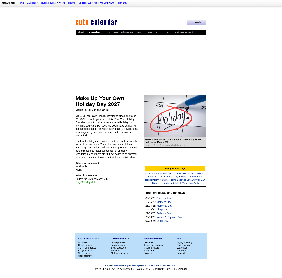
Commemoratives (87, 247)
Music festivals (151, 247)
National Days (85, 255)
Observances (131, 32)
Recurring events (47, 2)
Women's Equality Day (169, 217)
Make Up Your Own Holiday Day (110, 2)
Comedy (148, 253)
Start (80, 32)
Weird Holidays (67, 2)
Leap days (182, 247)
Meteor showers (119, 253)
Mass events (150, 250)
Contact (173, 265)
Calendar (31, 2)
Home (21, 2)
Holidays (112, 32)
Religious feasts (86, 250)
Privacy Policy (149, 265)
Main (107, 265)
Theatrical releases (153, 245)
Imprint (163, 265)
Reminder (182, 253)
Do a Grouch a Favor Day (158, 173)
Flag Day (162, 209)
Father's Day (164, 213)
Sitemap (135, 265)
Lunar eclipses (118, 245)
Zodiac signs (183, 245)
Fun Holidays (84, 2)
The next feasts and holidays (165, 192)
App (158, 32)
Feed (150, 32)
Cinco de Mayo (165, 198)
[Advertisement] (141, 63)
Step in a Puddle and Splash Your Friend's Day (176, 183)
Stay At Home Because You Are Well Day (183, 179)
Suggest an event (180, 32)
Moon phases (118, 242)
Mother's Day (164, 202)
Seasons (115, 250)
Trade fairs (182, 250)
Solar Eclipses (118, 247)
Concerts (148, 242)
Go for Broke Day (169, 176)
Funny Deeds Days (175, 168)
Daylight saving (184, 242)
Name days (84, 253)
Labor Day (162, 220)
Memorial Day (164, 205)
